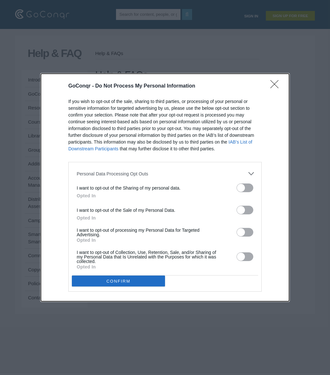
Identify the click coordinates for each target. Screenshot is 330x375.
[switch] (245, 187)
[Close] (276, 86)
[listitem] (165, 173)
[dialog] (165, 187)
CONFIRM (118, 281)
